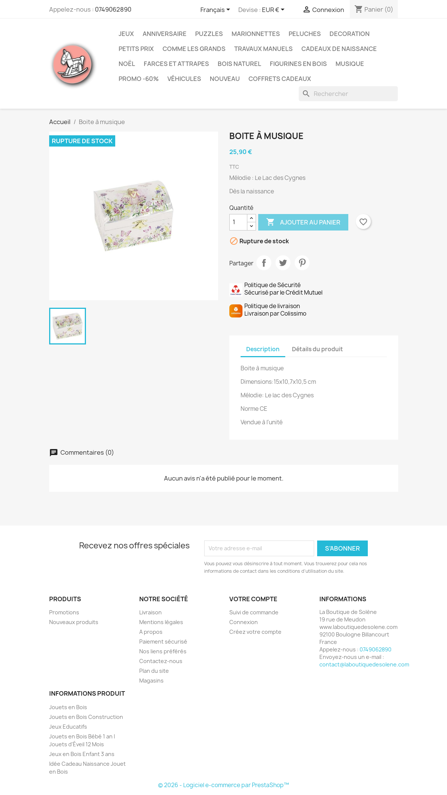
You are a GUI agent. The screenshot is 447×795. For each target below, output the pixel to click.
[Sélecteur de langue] (216, 10)
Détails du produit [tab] (317, 349)
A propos (151, 631)
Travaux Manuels (263, 49)
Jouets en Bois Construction (86, 716)
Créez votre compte (255, 631)
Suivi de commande (253, 612)
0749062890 (113, 9)
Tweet (282, 262)
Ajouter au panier (303, 222)
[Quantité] (238, 222)
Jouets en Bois (68, 707)
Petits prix (136, 49)
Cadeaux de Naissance (339, 49)
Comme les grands (194, 49)
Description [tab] (263, 349)
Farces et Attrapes (176, 64)
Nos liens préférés (163, 651)
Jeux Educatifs (68, 726)
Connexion (243, 622)
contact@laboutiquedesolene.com (364, 664)
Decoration (350, 34)
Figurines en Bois (298, 64)
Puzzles (209, 34)
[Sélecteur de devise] (274, 10)
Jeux (126, 34)
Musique (350, 64)
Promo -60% (139, 79)
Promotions (64, 612)
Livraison (150, 612)
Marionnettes (256, 34)
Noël (127, 64)
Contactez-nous (160, 661)
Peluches (305, 34)
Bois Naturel (239, 64)
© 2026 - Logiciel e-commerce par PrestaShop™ (223, 785)
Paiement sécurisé (163, 641)
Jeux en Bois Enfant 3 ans (81, 754)
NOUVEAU (225, 79)
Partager (263, 262)
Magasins (151, 680)
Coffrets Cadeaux (279, 79)
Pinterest (302, 262)
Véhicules (184, 79)
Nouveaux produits (73, 622)
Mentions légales (161, 622)
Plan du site (154, 670)
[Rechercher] (348, 93)
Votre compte (253, 599)
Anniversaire (165, 34)
